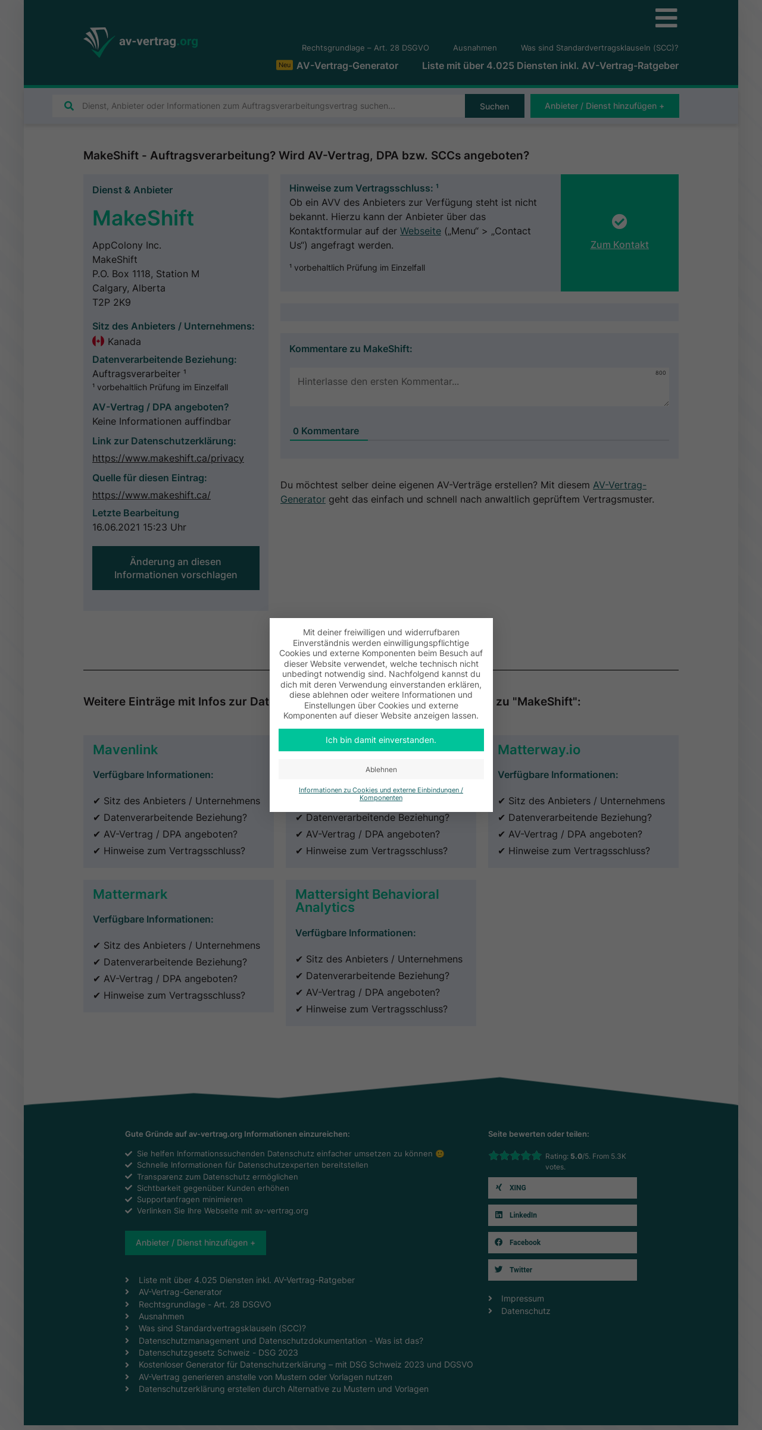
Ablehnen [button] (381, 769)
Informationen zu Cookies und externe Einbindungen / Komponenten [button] (381, 794)
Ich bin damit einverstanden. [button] (381, 740)
